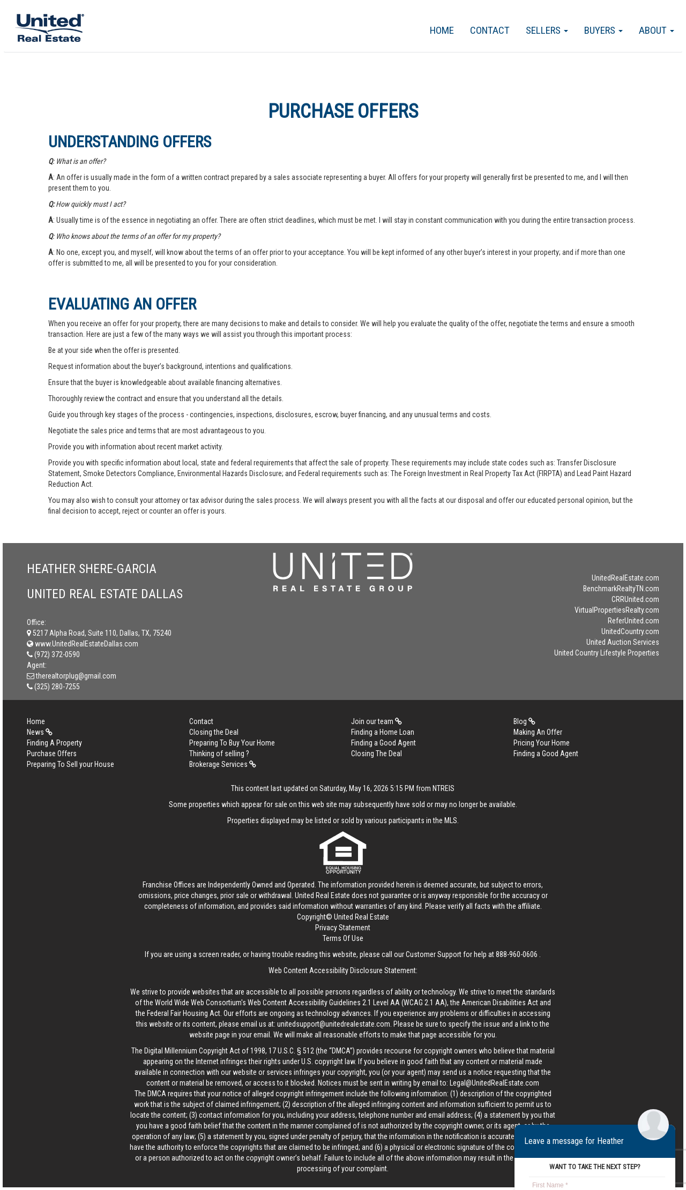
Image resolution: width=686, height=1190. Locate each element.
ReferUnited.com (633, 620)
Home (442, 30)
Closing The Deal (376, 753)
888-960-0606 (517, 954)
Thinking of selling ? (219, 753)
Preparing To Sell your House (70, 764)
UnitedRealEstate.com (625, 578)
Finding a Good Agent (383, 743)
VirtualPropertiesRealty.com (617, 610)
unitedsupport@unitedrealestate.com (333, 1024)
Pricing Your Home (541, 743)
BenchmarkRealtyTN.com (621, 588)
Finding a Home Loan (382, 732)
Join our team (376, 721)
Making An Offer (537, 732)
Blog (524, 721)
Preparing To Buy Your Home (232, 743)
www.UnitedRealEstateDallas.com (82, 643)
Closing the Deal (213, 732)
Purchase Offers (52, 753)
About (656, 30)
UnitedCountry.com (630, 631)
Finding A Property (54, 743)
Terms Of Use (343, 938)
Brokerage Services (222, 764)
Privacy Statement (342, 927)
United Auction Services (622, 642)
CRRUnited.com (635, 599)
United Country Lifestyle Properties (606, 653)
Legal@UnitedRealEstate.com (494, 1083)
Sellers (547, 30)
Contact (490, 30)
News (40, 732)
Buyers (603, 30)
